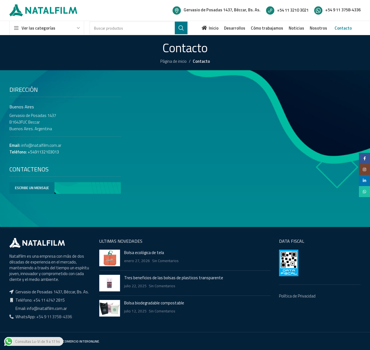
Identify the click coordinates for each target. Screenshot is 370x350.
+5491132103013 (43, 152)
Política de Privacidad (297, 296)
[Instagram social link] (364, 169)
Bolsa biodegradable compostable (154, 303)
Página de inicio (173, 61)
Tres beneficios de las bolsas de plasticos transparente (173, 278)
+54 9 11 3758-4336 (53, 317)
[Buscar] (138, 28)
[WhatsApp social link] (364, 191)
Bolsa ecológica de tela (144, 252)
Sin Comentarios (165, 260)
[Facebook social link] (364, 158)
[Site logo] (43, 10)
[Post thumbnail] (109, 258)
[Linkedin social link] (364, 180)
